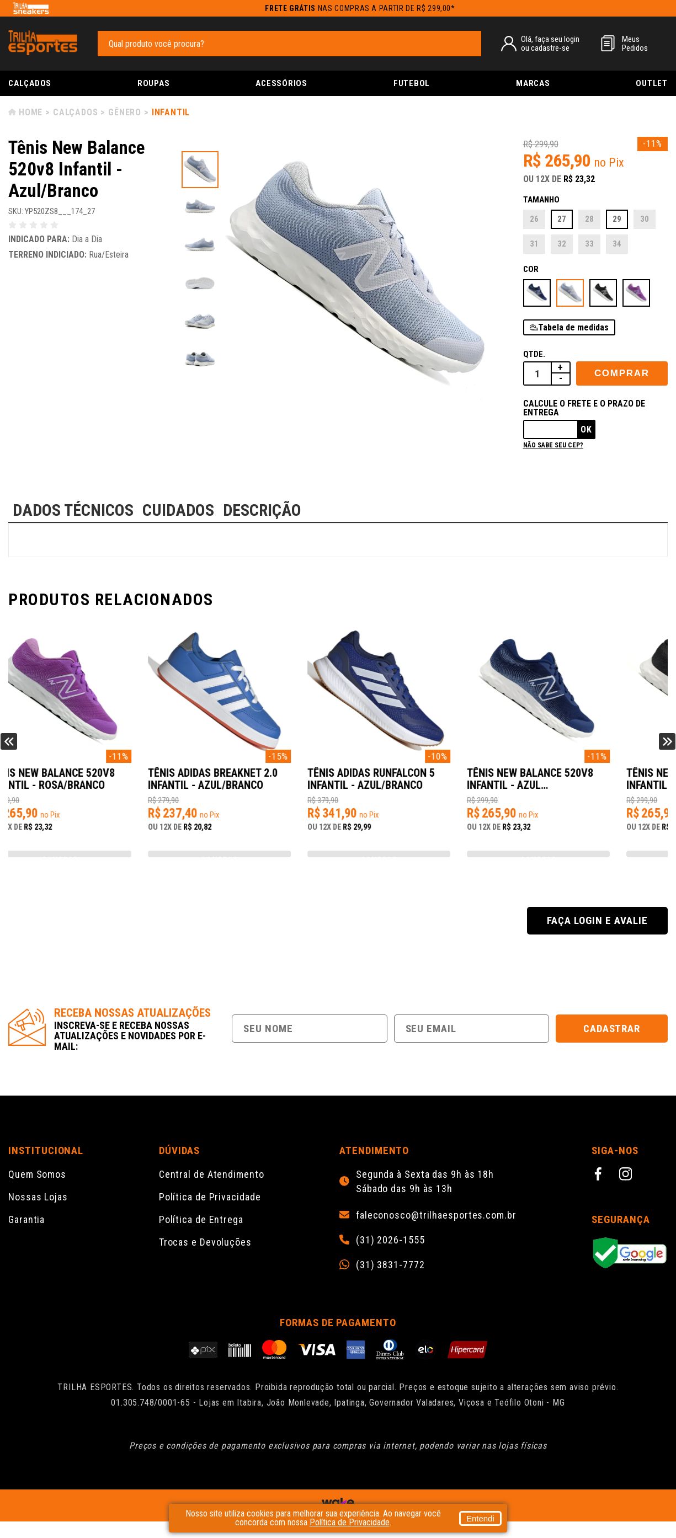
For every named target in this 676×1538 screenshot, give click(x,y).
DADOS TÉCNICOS (73, 510)
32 (561, 244)
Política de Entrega (201, 1236)
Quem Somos (37, 1191)
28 (589, 219)
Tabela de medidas (573, 327)
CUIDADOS (178, 510)
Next (667, 749)
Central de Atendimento (211, 1191)
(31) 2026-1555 (390, 1256)
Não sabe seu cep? (553, 445)
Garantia (26, 1236)
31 (534, 244)
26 (534, 219)
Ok (586, 429)
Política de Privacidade (210, 1213)
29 (617, 219)
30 (644, 219)
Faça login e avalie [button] (597, 937)
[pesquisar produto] (467, 43)
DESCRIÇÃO (262, 510)
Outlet (652, 83)
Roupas (153, 83)
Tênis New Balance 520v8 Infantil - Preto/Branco (85, 784)
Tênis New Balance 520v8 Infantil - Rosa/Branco (250, 784)
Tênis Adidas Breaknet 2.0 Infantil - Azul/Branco (417, 784)
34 (617, 244)
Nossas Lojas (38, 1213)
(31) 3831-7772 (390, 1281)
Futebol (411, 83)
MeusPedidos (635, 43)
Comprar (622, 373)
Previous (9, 749)
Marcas (533, 83)
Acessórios (281, 83)
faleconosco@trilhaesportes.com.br (436, 1231)
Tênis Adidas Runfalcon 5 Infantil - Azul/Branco (581, 784)
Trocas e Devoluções (205, 1258)
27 (561, 219)
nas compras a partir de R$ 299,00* (360, 8)
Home (30, 112)
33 (589, 244)
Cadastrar (612, 1045)
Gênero (124, 112)
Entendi (480, 1518)
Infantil (171, 112)
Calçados (29, 83)
